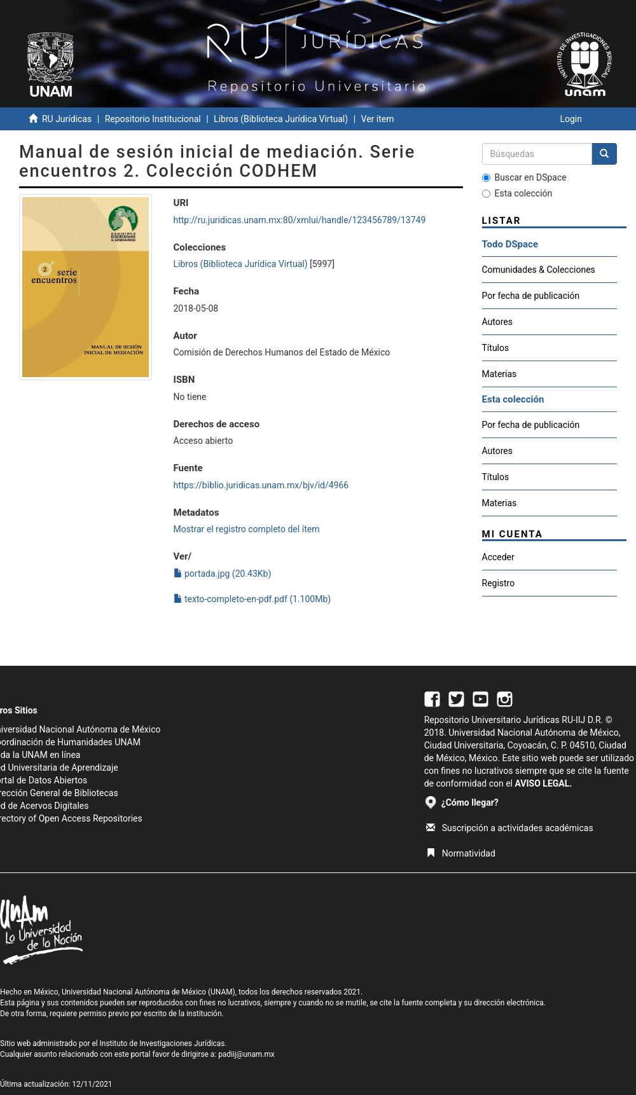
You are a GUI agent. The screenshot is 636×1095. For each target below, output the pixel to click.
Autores (497, 322)
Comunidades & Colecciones (538, 270)
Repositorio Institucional (153, 119)
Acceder (498, 557)
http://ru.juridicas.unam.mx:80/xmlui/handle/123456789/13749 (300, 220)
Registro (498, 583)
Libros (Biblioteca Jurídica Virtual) (281, 119)
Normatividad (460, 853)
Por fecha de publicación (531, 296)
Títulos (495, 348)
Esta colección (517, 193)
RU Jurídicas (67, 119)
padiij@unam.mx (246, 1054)
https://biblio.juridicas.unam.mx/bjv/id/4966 (261, 485)
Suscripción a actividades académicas (509, 828)
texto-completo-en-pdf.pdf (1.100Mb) (252, 599)
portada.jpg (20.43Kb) (223, 573)
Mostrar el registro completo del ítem (247, 529)
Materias (499, 374)
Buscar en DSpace (524, 177)
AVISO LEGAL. (543, 783)
